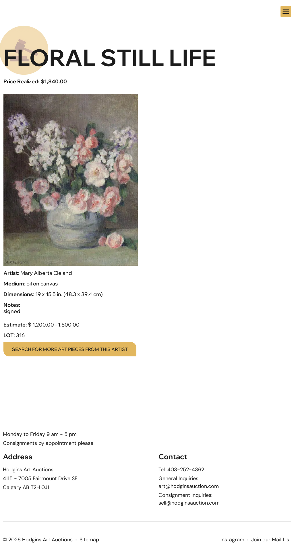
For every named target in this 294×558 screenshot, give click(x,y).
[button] (286, 11)
